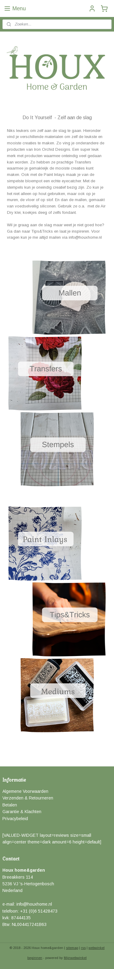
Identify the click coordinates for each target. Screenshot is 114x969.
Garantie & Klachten (21, 811)
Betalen (9, 804)
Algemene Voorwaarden (25, 791)
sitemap (72, 948)
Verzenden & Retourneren (27, 798)
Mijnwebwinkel (75, 958)
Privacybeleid (15, 818)
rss (83, 948)
